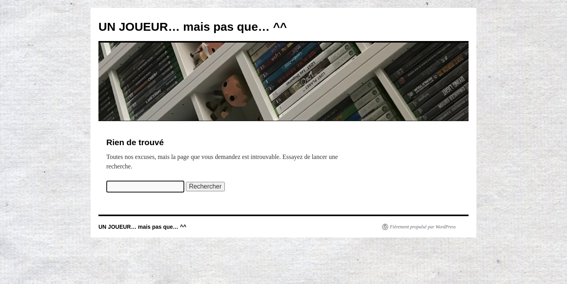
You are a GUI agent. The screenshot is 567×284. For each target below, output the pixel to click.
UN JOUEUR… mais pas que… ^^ (192, 26)
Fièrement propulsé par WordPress (423, 227)
